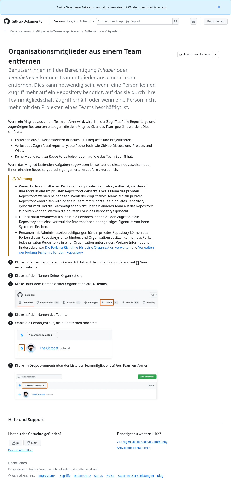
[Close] (219, 6)
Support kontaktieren (133, 448)
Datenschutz (82, 476)
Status (98, 476)
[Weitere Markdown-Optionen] (215, 54)
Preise (110, 476)
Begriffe (65, 476)
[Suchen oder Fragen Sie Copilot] (137, 21)
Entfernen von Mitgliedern (103, 31)
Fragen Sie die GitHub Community (142, 442)
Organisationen (20, 31)
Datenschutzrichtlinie (20, 450)
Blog (160, 476)
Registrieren (215, 21)
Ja (15, 443)
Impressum (46, 476)
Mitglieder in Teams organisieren (57, 31)
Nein (32, 443)
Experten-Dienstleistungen (135, 476)
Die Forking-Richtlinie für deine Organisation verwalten (87, 247)
